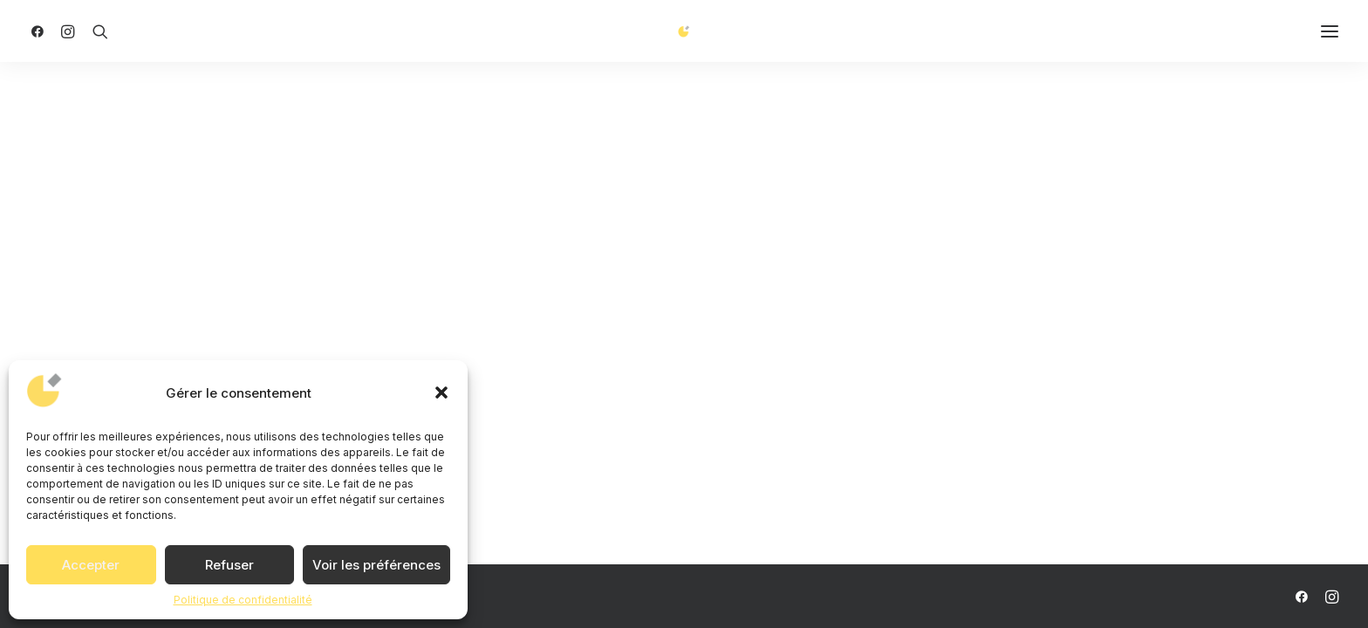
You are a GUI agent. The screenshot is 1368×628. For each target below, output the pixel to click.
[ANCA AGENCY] (684, 37)
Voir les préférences (376, 564)
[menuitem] (41, 37)
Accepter (91, 564)
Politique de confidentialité (243, 599)
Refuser (229, 564)
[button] (441, 392)
